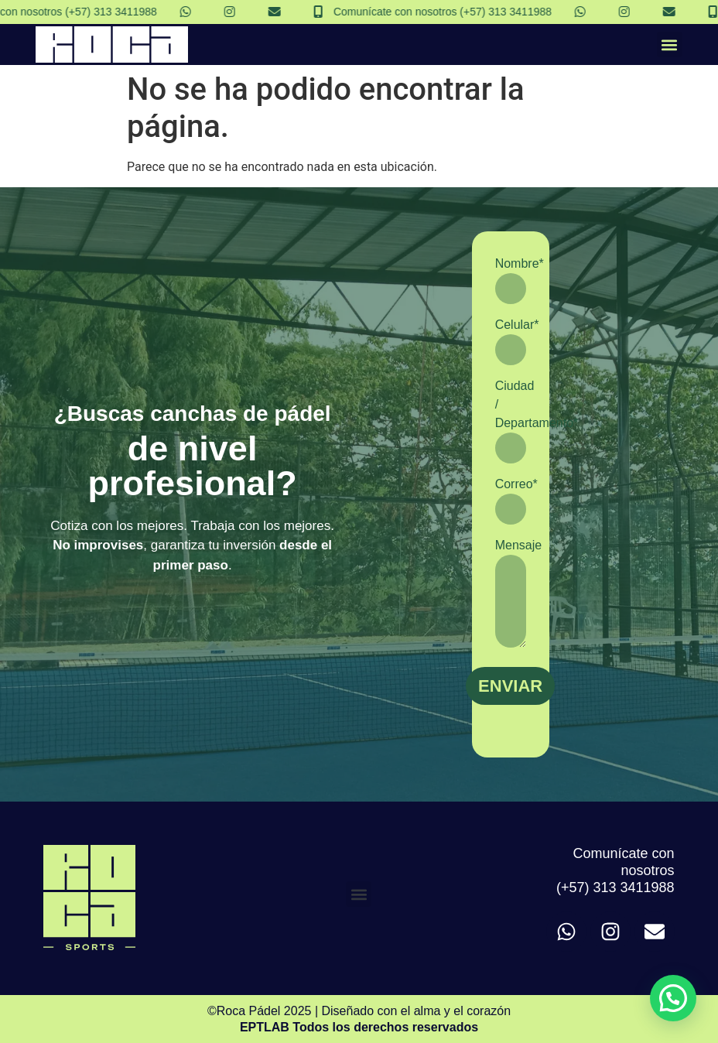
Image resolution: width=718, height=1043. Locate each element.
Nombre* (510, 280)
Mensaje (510, 593)
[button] (669, 44)
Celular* (510, 341)
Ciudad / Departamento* (510, 421)
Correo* (510, 501)
